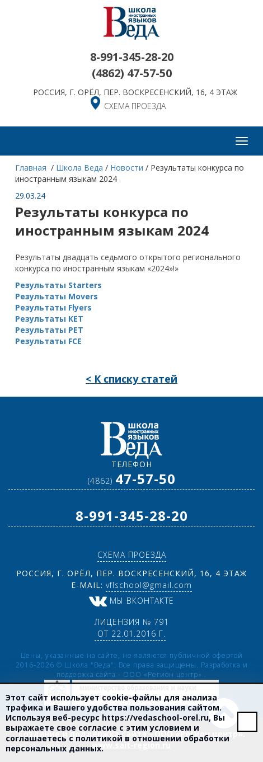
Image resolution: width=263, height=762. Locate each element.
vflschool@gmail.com (149, 585)
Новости (126, 167)
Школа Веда (79, 167)
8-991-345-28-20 (131, 56)
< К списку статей (131, 378)
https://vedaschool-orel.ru (155, 717)
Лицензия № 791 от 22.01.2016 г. (132, 628)
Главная (32, 167)
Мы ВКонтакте (131, 600)
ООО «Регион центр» (163, 674)
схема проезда (135, 106)
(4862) (132, 73)
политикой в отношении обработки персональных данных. (117, 743)
